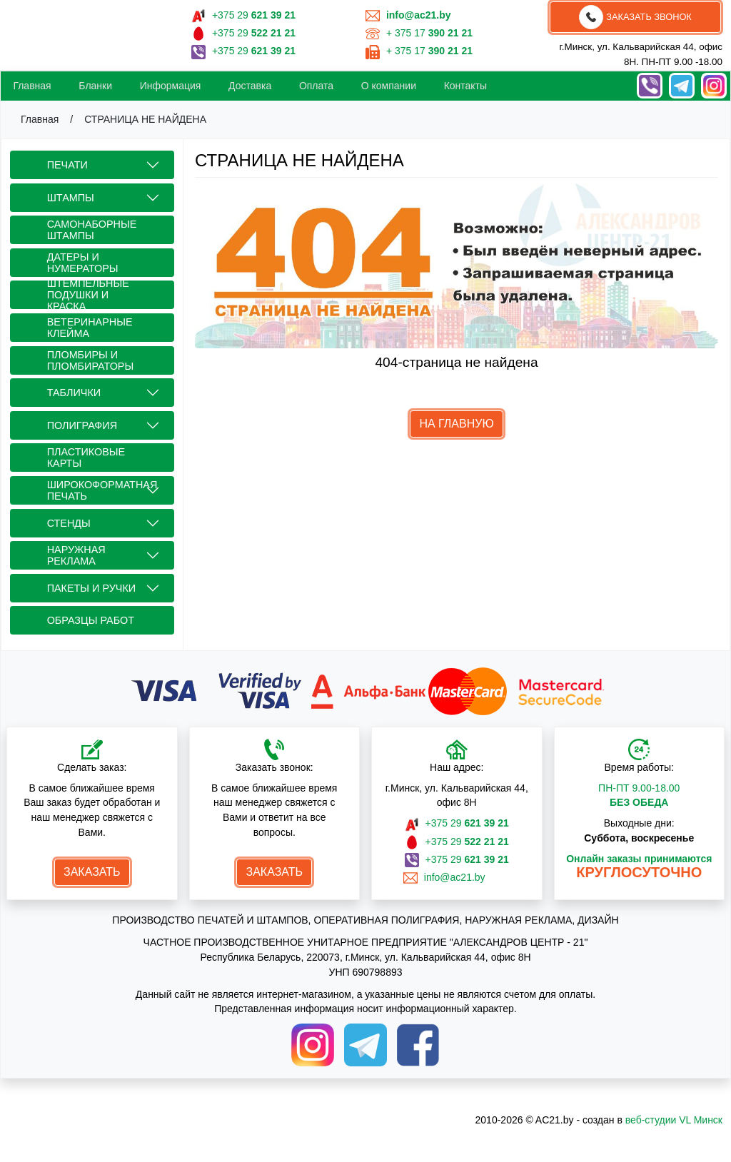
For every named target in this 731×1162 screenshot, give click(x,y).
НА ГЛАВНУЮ (456, 424)
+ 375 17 (429, 33)
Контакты (465, 85)
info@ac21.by (456, 877)
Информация (170, 85)
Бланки (95, 85)
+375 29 (254, 15)
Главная (32, 85)
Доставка (249, 85)
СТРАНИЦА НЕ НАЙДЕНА (145, 119)
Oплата (316, 85)
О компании (388, 85)
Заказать (92, 872)
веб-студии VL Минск (673, 1120)
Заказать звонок (635, 17)
